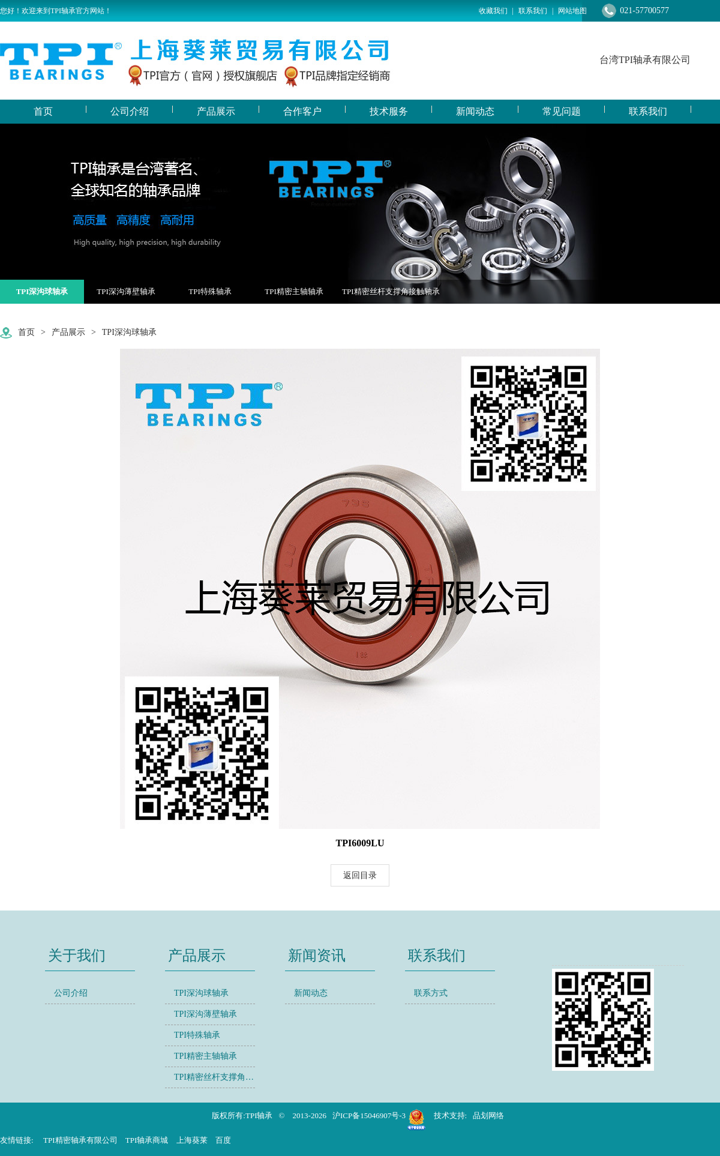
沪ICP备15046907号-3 (369, 1115)
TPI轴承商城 (147, 1140)
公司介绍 (71, 993)
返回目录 (360, 875)
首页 (26, 332)
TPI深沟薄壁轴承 (126, 291)
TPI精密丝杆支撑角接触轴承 (391, 291)
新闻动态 (311, 993)
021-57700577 (644, 10)
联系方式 (431, 993)
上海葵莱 (192, 1140)
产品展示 (68, 332)
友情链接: (17, 1140)
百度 (223, 1140)
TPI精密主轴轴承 (294, 291)
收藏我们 (493, 11)
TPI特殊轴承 (210, 291)
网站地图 (572, 11)
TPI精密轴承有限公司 (80, 1140)
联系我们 (532, 11)
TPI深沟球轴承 (42, 291)
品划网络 (488, 1115)
